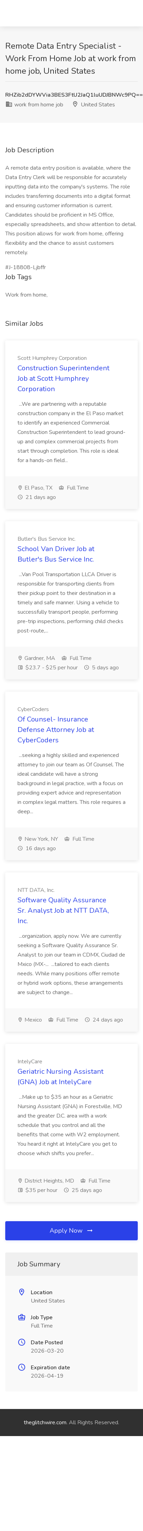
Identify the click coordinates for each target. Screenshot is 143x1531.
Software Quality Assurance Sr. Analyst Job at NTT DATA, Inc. (63, 910)
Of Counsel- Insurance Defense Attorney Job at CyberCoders (55, 730)
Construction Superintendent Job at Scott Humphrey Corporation (63, 378)
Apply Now (72, 1230)
